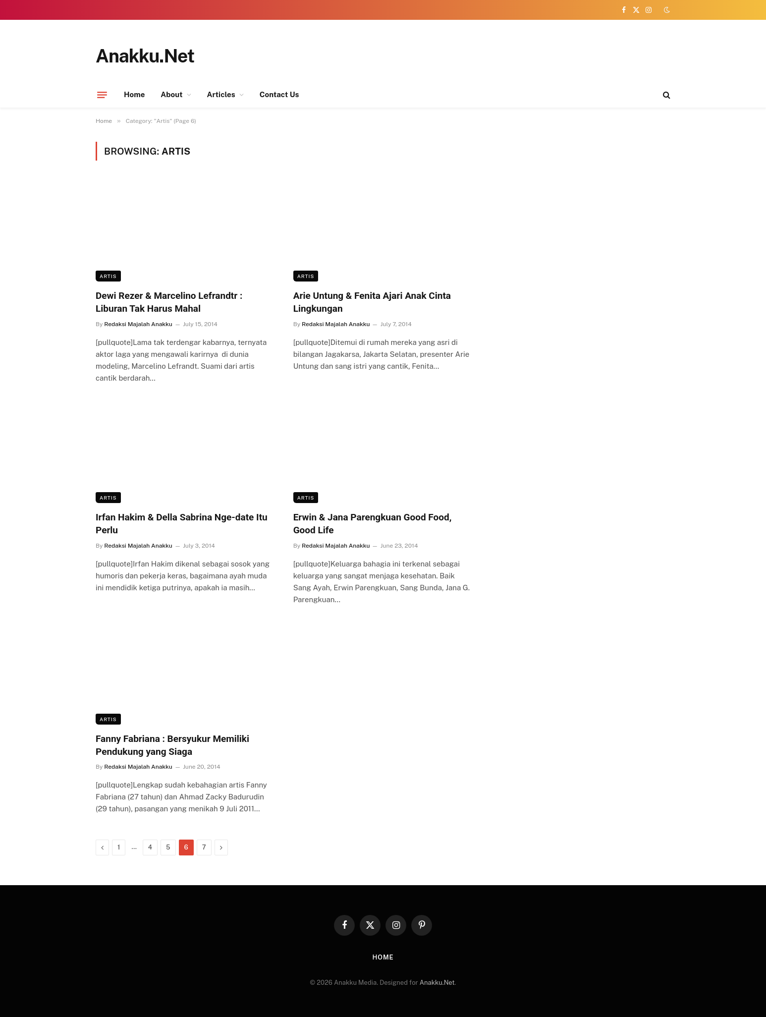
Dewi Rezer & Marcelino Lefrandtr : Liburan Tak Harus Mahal (169, 302)
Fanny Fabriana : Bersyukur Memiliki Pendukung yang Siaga (172, 745)
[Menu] (102, 94)
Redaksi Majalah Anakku (138, 324)
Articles (221, 94)
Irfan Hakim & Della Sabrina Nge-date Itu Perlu (182, 523)
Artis (108, 276)
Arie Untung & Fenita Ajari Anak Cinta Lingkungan (372, 302)
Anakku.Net (437, 982)
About (171, 94)
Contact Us (279, 94)
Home (134, 94)
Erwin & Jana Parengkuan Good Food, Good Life (372, 523)
